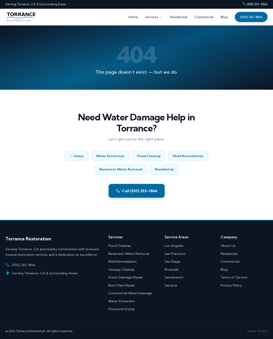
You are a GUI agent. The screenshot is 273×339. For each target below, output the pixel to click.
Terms (251, 331)
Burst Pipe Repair (121, 285)
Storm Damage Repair (125, 277)
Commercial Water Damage (130, 293)
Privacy (262, 331)
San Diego (172, 261)
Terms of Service (234, 277)
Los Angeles (174, 246)
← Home (76, 156)
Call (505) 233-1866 (136, 190)
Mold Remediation (188, 156)
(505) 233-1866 (254, 4)
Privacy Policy (231, 285)
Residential (178, 17)
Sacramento (174, 277)
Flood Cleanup (148, 156)
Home (133, 17)
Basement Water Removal (120, 169)
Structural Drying (121, 309)
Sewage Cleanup (121, 269)
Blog (224, 17)
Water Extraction (110, 156)
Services (154, 17)
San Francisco (175, 254)
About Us (228, 246)
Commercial (203, 17)
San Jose (171, 285)
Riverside (172, 269)
